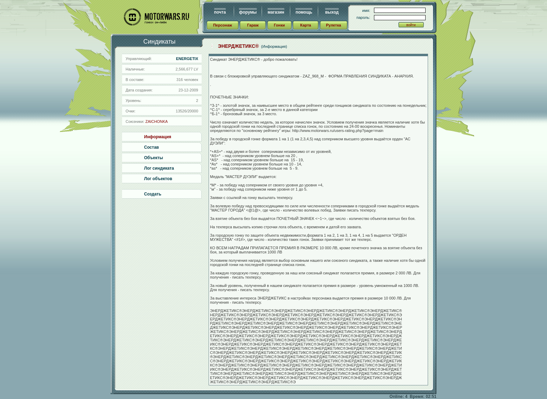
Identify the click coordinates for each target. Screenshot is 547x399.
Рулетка (333, 25)
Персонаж (222, 25)
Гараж (252, 25)
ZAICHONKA (156, 121)
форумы (247, 12)
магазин (276, 12)
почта (220, 12)
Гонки (279, 25)
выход (332, 12)
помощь (303, 12)
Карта (305, 25)
